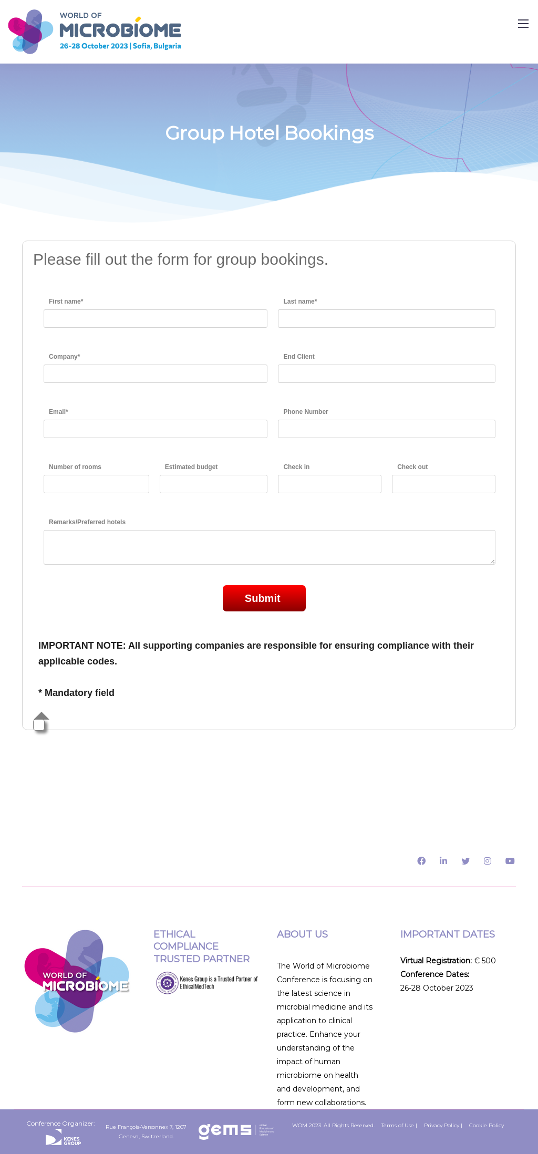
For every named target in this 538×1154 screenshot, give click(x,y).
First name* (66, 301)
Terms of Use (397, 1125)
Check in (296, 467)
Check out (412, 467)
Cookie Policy (486, 1125)
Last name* (300, 301)
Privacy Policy (441, 1125)
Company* (64, 356)
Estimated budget (191, 467)
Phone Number (305, 411)
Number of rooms (75, 467)
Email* (58, 411)
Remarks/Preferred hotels (87, 522)
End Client (298, 356)
